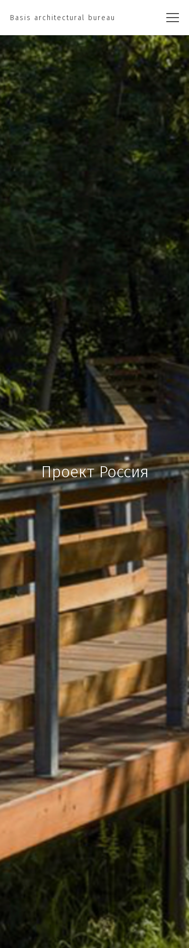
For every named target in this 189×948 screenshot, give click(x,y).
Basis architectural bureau (62, 18)
